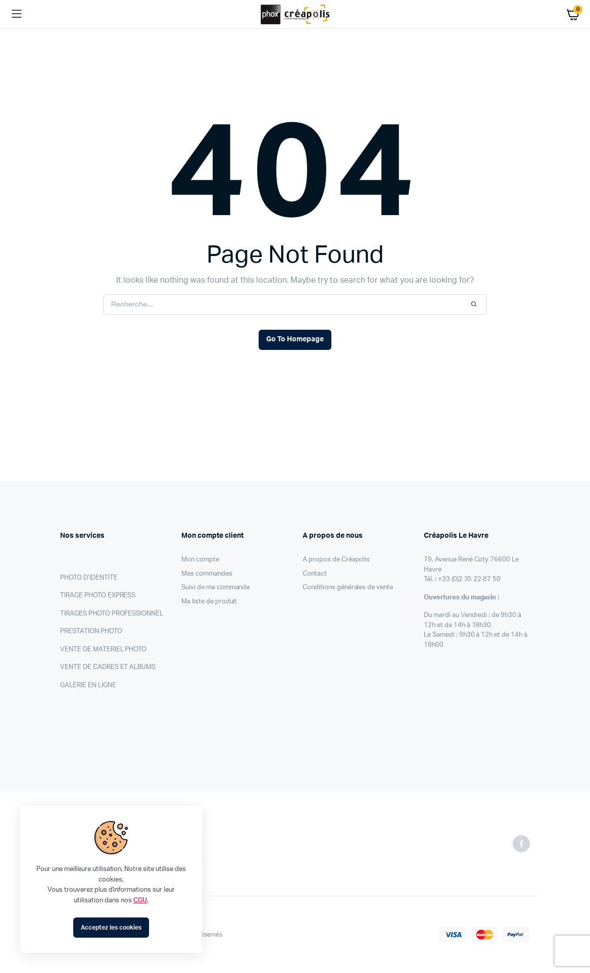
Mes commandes (206, 574)
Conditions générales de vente (348, 587)
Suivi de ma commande (215, 587)
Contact (315, 574)
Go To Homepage (295, 339)
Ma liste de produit (209, 601)
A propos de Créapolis (336, 559)
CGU (140, 900)
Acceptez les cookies (111, 928)
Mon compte (200, 559)
